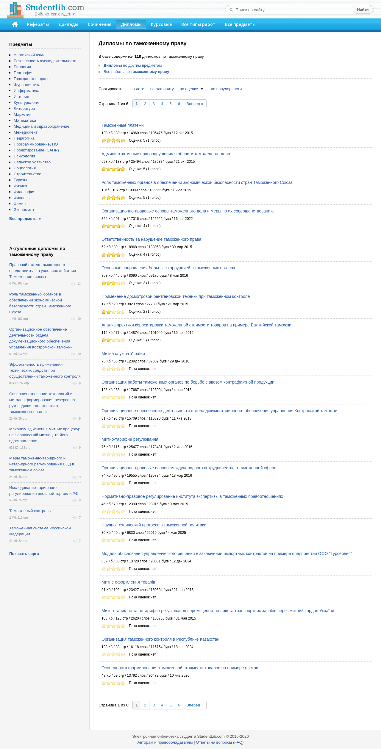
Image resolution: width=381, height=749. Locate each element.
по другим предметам (133, 65)
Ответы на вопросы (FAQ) (219, 742)
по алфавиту (162, 89)
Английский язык (29, 55)
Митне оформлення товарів (128, 582)
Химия (20, 203)
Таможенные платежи (123, 125)
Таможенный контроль (30, 511)
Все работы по (136, 71)
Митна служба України (123, 353)
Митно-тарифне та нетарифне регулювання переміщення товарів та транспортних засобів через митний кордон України (218, 610)
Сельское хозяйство (32, 162)
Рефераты (38, 24)
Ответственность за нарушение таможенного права (151, 239)
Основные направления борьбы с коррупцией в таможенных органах (168, 267)
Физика (20, 186)
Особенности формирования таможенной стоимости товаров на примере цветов (180, 667)
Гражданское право (31, 78)
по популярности (226, 89)
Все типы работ (198, 24)
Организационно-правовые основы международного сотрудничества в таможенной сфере (189, 467)
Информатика (26, 90)
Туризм (20, 180)
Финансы (22, 198)
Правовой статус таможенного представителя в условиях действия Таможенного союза (42, 270)
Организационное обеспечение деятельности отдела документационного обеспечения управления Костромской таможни (219, 410)
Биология (22, 67)
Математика (25, 120)
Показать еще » (24, 553)
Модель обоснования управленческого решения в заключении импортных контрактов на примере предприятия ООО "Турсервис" (227, 553)
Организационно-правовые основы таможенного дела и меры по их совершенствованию (188, 211)
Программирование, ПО (36, 144)
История (21, 96)
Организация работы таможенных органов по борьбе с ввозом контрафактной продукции (188, 382)
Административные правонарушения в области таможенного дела (166, 153)
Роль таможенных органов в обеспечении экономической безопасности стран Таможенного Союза (197, 182)
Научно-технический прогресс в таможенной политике (154, 525)
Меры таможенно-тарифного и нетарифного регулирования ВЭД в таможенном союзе (41, 464)
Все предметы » (25, 218)
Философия (24, 192)
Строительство (27, 174)
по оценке (189, 89)
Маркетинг (23, 114)
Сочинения (99, 24)
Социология (25, 168)
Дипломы (131, 24)
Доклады (68, 24)
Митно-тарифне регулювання (130, 439)
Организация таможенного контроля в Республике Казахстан (160, 639)
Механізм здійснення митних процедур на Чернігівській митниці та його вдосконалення (44, 435)
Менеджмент (26, 132)
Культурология (27, 102)
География (23, 73)
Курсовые (161, 24)
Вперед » (194, 103)
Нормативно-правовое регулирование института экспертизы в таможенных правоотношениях (192, 496)
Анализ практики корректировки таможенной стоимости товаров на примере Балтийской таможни (196, 325)
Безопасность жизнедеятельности (45, 61)
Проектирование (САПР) (36, 150)
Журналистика (27, 84)
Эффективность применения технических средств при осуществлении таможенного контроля (45, 370)
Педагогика (24, 138)
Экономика (24, 209)
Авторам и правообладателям (165, 742)
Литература (24, 108)
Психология (24, 156)
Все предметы (240, 24)
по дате (137, 89)
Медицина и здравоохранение (41, 126)
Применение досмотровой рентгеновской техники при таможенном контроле (176, 296)
